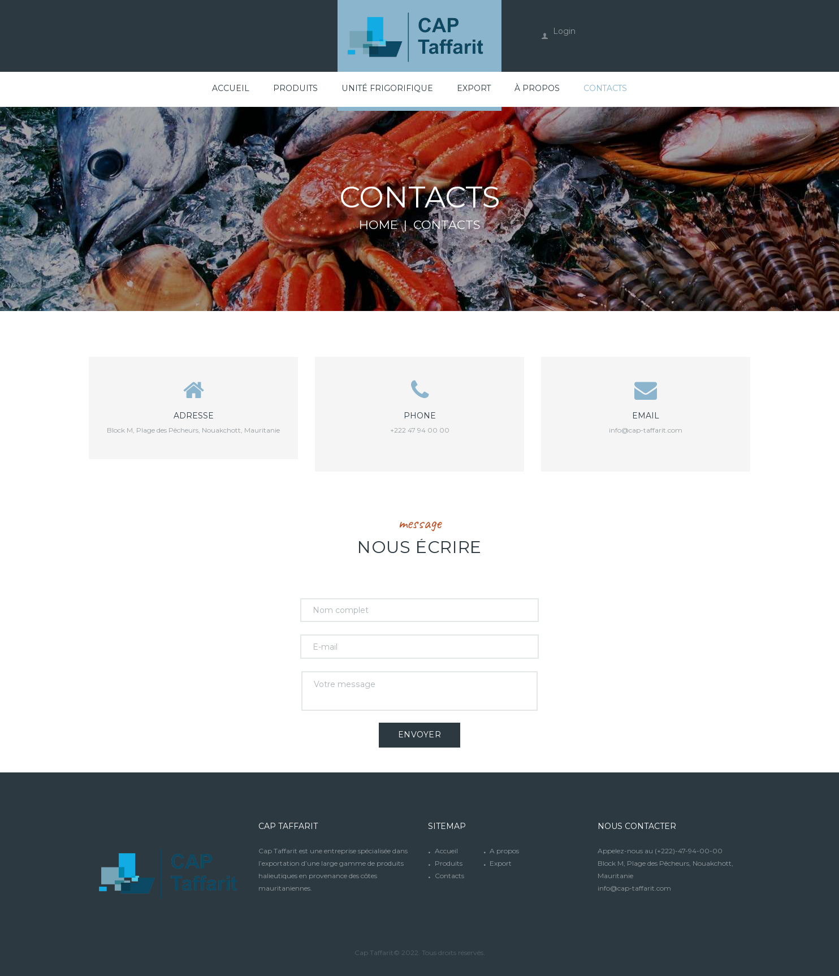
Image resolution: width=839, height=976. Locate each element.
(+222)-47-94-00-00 (689, 850)
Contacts (449, 875)
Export (501, 862)
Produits (448, 862)
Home (378, 225)
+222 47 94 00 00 (419, 429)
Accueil (446, 850)
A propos (504, 850)
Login (564, 31)
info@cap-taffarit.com (645, 429)
